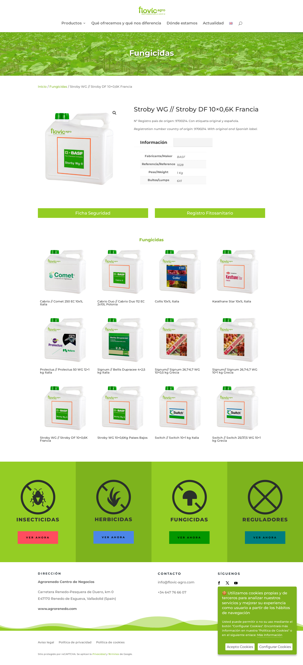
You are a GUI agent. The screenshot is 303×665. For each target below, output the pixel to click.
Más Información (269, 635)
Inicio (42, 87)
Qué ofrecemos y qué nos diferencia (126, 23)
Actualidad (213, 23)
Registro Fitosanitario (210, 213)
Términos (113, 654)
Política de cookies (110, 642)
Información (153, 142)
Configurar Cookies (275, 647)
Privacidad (99, 654)
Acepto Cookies (240, 647)
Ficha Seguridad (92, 213)
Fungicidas (151, 53)
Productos (71, 23)
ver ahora (113, 537)
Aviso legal (46, 642)
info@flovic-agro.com (176, 582)
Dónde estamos (182, 23)
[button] (114, 113)
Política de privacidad (75, 642)
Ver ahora (38, 537)
